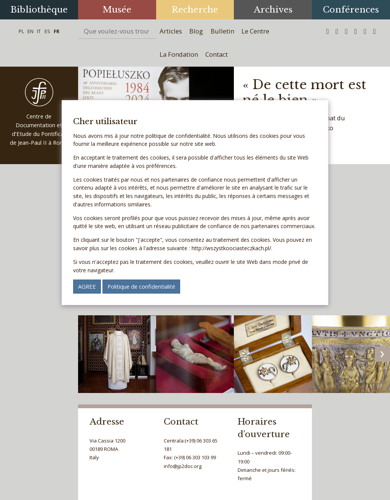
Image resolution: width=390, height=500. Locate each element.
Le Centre (255, 31)
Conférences (351, 9)
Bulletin (222, 31)
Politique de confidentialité (141, 286)
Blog (196, 31)
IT (39, 31)
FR (56, 31)
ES (47, 31)
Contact (216, 54)
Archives (273, 9)
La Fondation (179, 54)
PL (21, 31)
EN (30, 31)
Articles (171, 31)
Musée (116, 9)
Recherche (195, 9)
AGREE (87, 286)
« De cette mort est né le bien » (304, 92)
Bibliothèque (39, 9)
